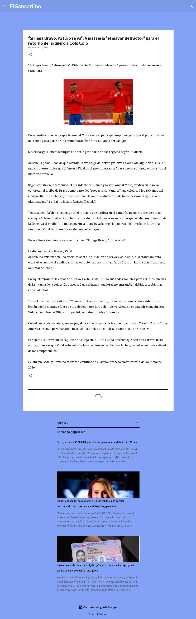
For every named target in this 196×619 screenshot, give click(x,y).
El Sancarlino (25, 6)
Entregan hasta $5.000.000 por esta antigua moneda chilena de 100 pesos (98, 442)
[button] (30, 54)
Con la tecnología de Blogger (98, 607)
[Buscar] (46, 6)
